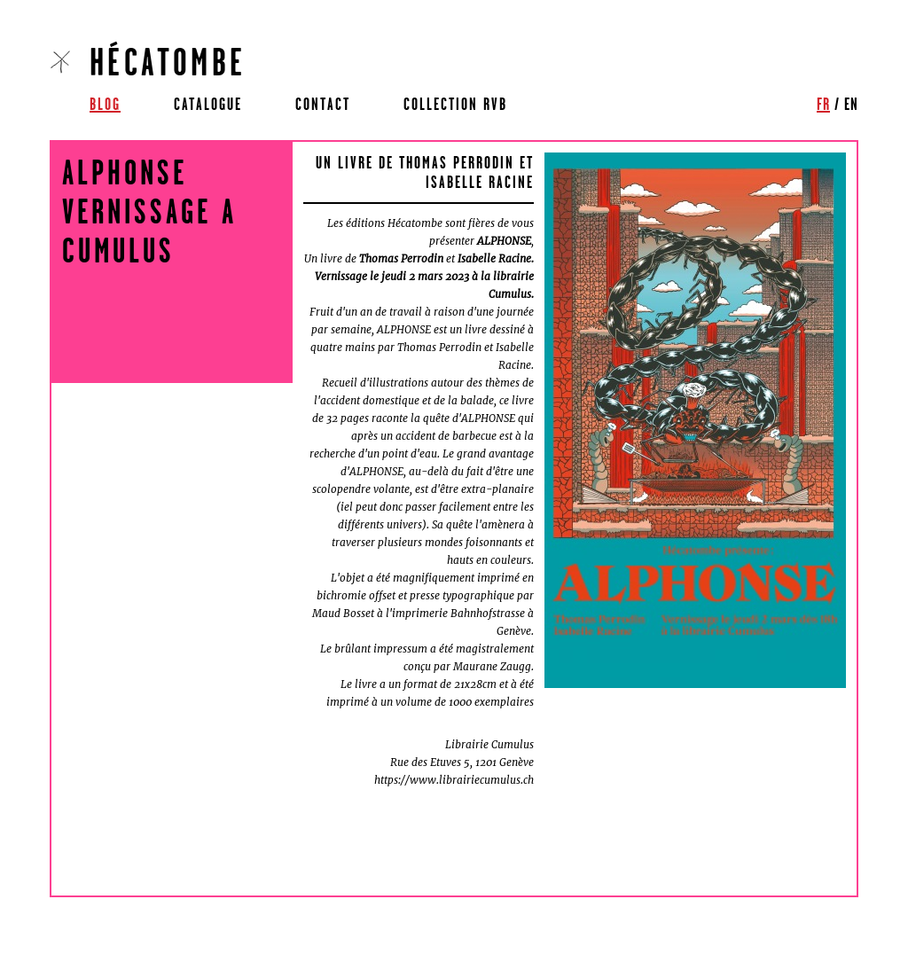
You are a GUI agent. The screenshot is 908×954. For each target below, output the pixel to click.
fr (823, 103)
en (851, 103)
